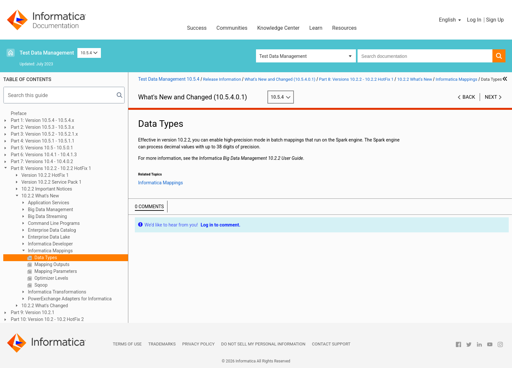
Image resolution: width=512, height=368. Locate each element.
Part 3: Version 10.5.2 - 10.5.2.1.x (44, 134)
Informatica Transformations (56, 291)
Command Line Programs (53, 223)
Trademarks (162, 344)
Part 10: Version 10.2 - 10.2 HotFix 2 (47, 319)
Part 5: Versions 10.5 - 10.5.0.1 (42, 147)
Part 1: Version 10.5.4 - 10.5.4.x (42, 120)
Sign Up (495, 20)
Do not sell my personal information (263, 344)
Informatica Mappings (50, 250)
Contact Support (331, 344)
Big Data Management (50, 209)
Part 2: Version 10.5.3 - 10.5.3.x (42, 127)
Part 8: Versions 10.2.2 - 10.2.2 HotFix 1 (51, 168)
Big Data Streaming (47, 216)
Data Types (45, 257)
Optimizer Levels (50, 278)
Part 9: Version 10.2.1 (33, 312)
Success (197, 28)
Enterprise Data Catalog (51, 230)
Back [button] (469, 97)
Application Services (48, 202)
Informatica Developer (50, 243)
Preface (18, 113)
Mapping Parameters (55, 271)
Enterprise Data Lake (48, 237)
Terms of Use (127, 344)
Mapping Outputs (51, 264)
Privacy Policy (198, 344)
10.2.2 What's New (39, 195)
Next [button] (491, 97)
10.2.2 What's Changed (44, 305)
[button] (450, 20)
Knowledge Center (278, 28)
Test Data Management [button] (283, 56)
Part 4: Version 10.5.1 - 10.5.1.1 (42, 140)
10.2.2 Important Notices (46, 189)
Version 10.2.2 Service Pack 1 (51, 182)
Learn (315, 28)
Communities (232, 28)
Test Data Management (47, 53)
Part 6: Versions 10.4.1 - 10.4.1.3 (44, 154)
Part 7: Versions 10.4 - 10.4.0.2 (42, 161)
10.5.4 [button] (89, 52)
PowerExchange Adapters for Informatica (69, 298)
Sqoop (40, 285)
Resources (344, 28)
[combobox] (425, 55)
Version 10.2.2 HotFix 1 (44, 175)
